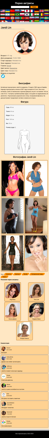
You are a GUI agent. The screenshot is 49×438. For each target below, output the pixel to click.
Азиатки (8, 274)
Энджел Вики (36, 319)
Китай (9, 66)
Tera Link (36, 299)
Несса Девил (13, 319)
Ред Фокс (13, 299)
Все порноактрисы (21, 433)
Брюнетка (13, 68)
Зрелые (17, 274)
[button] (13, 178)
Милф (25, 274)
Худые (4, 277)
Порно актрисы (24, 3)
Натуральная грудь (37, 274)
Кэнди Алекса (24, 338)
